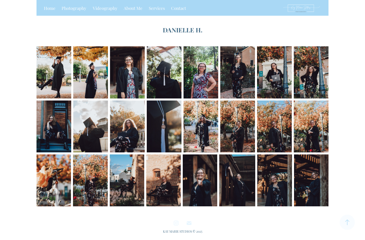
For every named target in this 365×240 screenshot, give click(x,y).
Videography (105, 8)
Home (50, 8)
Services (157, 8)
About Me (133, 8)
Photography (74, 8)
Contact (178, 8)
